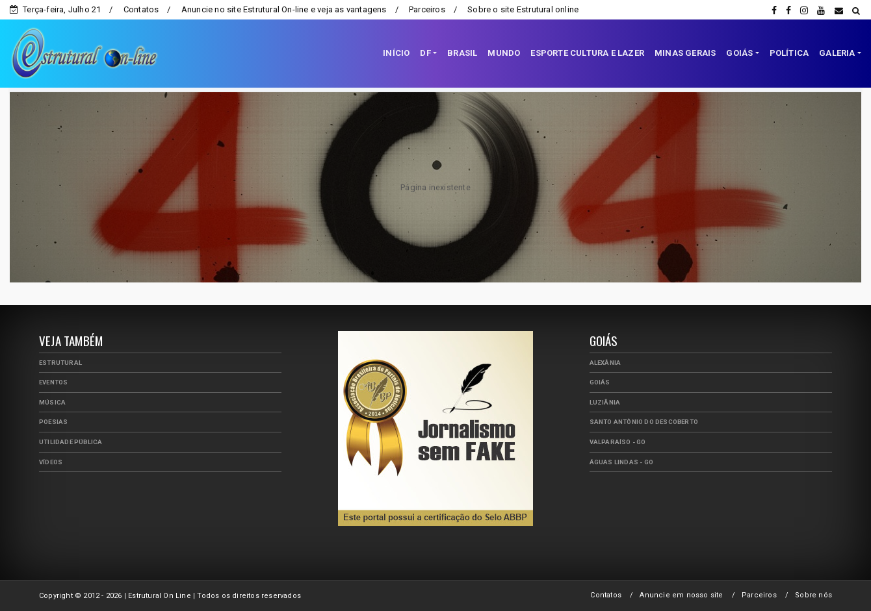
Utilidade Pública (70, 441)
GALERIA (837, 53)
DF (425, 53)
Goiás (600, 382)
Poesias (53, 421)
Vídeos (50, 462)
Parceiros (427, 9)
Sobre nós (813, 595)
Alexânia (605, 362)
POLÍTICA (789, 53)
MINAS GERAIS (685, 53)
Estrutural (60, 362)
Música (52, 402)
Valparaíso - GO (618, 441)
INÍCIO (396, 53)
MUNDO (504, 53)
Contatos (141, 9)
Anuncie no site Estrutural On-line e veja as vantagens (284, 9)
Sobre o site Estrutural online (522, 9)
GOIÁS (739, 53)
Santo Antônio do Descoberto (644, 421)
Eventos (53, 382)
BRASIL (462, 53)
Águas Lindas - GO (621, 462)
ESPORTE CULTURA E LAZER (587, 53)
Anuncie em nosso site (681, 595)
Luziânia (605, 402)
